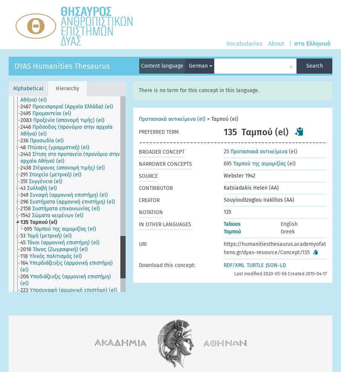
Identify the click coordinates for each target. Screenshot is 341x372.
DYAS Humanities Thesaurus (62, 66)
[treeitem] (73, 96)
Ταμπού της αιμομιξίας (255, 164)
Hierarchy (67, 88)
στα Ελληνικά (312, 43)
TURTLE (255, 265)
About (276, 43)
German (200, 66)
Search (314, 66)
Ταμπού (232, 231)
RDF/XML (234, 265)
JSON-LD (276, 265)
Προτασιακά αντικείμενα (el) (172, 119)
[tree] (67, 194)
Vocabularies (244, 43)
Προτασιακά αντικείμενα (255, 151)
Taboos (232, 224)
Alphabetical (28, 88)
